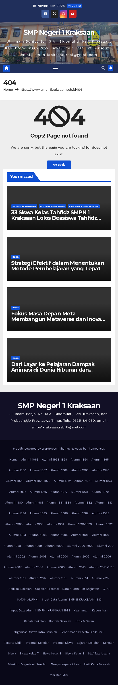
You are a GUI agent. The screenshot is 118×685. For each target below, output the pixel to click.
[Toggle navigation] (56, 68)
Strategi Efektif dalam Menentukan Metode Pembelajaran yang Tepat (57, 266)
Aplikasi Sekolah (20, 588)
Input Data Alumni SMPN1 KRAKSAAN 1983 (72, 599)
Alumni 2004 (59, 556)
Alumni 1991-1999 (79, 524)
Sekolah (108, 642)
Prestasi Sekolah (37, 642)
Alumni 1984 (17, 513)
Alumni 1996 (80, 535)
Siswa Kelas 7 (29, 653)
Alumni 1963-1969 (54, 459)
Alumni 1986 (59, 513)
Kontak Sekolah (60, 621)
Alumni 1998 (12, 545)
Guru (106, 588)
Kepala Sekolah (35, 621)
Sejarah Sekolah (88, 642)
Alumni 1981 (34, 502)
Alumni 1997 (100, 535)
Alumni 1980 (14, 502)
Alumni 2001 (105, 545)
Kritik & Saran (84, 621)
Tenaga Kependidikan (66, 664)
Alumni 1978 (79, 492)
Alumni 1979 (100, 492)
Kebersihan (100, 610)
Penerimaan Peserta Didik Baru (82, 632)
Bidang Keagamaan (24, 206)
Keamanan (81, 610)
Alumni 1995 (59, 535)
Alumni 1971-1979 (38, 481)
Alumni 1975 (17, 492)
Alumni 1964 (79, 459)
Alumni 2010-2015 (101, 567)
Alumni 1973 (83, 481)
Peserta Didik (13, 642)
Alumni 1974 (103, 481)
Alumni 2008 (34, 567)
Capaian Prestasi (47, 588)
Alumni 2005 (80, 556)
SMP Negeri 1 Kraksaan (59, 32)
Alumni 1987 (80, 513)
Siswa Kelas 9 (75, 653)
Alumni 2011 (17, 578)
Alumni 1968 (59, 470)
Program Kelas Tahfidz (83, 206)
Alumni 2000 (55, 545)
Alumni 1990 (34, 524)
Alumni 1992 (104, 524)
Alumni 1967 (38, 470)
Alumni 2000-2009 (80, 545)
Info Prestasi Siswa (52, 206)
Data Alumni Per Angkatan (80, 588)
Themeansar (95, 448)
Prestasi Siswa (63, 642)
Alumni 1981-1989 (59, 502)
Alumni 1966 (17, 470)
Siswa (12, 653)
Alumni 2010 (77, 567)
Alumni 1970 (100, 470)
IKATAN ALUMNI (27, 599)
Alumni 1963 (29, 459)
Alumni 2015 (100, 578)
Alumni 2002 (16, 556)
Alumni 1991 (55, 524)
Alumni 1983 (104, 502)
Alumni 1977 (58, 492)
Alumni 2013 (58, 578)
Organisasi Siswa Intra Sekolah (35, 632)
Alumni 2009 (56, 567)
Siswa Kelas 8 (52, 653)
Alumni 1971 (14, 481)
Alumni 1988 (100, 513)
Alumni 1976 (38, 492)
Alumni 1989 (14, 524)
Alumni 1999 (33, 545)
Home (8, 90)
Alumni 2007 (13, 567)
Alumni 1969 (80, 470)
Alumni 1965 (100, 459)
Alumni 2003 (37, 556)
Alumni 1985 (38, 513)
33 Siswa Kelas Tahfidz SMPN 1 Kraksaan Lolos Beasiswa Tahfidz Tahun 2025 (54, 218)
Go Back (59, 164)
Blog (15, 257)
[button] (103, 68)
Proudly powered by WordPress (35, 448)
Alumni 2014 (79, 578)
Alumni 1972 (62, 481)
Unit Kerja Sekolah (97, 664)
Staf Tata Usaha (99, 653)
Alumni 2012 (37, 578)
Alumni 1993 (17, 535)
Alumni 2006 (102, 556)
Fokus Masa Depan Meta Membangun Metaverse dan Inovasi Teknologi (58, 319)
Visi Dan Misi (59, 675)
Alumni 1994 (38, 535)
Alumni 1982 (83, 502)
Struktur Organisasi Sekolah (27, 664)
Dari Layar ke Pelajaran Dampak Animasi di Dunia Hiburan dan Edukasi (53, 369)
